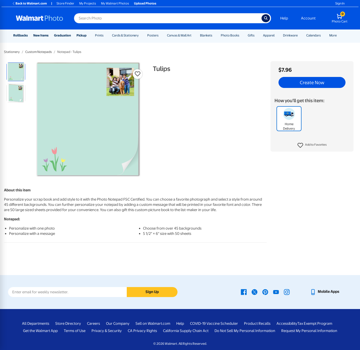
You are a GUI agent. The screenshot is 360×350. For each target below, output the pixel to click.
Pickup (81, 35)
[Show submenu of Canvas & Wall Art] (193, 35)
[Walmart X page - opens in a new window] (255, 291)
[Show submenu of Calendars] (323, 35)
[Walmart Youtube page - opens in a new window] (276, 291)
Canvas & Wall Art (179, 35)
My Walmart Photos (115, 3)
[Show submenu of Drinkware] (300, 35)
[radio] (15, 71)
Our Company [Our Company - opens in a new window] (118, 323)
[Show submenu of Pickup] (88, 35)
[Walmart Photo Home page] (39, 18)
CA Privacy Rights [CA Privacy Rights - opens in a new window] (142, 331)
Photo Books (230, 35)
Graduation (62, 35)
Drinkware (290, 35)
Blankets (206, 35)
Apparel (268, 35)
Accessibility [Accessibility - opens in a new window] (286, 323)
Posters (152, 35)
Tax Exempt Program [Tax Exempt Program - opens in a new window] (314, 323)
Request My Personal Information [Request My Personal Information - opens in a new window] (309, 331)
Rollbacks (20, 35)
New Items (40, 35)
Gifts (251, 35)
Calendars (313, 35)
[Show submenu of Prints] (105, 35)
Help (284, 18)
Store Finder (65, 3)
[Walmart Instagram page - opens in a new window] (287, 291)
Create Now (312, 82)
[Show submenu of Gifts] (256, 35)
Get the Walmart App (40, 331)
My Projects (87, 3)
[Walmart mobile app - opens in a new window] (324, 291)
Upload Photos (145, 3)
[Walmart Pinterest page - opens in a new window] (265, 291)
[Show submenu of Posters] (160, 35)
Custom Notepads (38, 52)
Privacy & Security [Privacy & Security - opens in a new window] (107, 331)
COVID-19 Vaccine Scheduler (214, 323)
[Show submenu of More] (339, 35)
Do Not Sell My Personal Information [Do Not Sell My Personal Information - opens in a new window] (244, 331)
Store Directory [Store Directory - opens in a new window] (68, 323)
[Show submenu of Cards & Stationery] (141, 35)
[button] (312, 145)
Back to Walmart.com (29, 3)
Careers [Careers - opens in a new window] (93, 323)
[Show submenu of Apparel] (276, 35)
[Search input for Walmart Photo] (168, 18)
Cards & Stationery (125, 35)
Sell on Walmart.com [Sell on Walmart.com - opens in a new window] (153, 323)
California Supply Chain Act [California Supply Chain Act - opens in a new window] (185, 331)
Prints (99, 35)
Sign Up (152, 292)
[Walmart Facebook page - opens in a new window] (244, 291)
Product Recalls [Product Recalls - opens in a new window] (257, 323)
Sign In (339, 3)
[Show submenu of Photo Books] (241, 35)
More (333, 35)
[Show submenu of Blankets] (214, 35)
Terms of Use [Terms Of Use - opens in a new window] (75, 331)
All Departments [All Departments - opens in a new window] (35, 323)
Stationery (12, 52)
